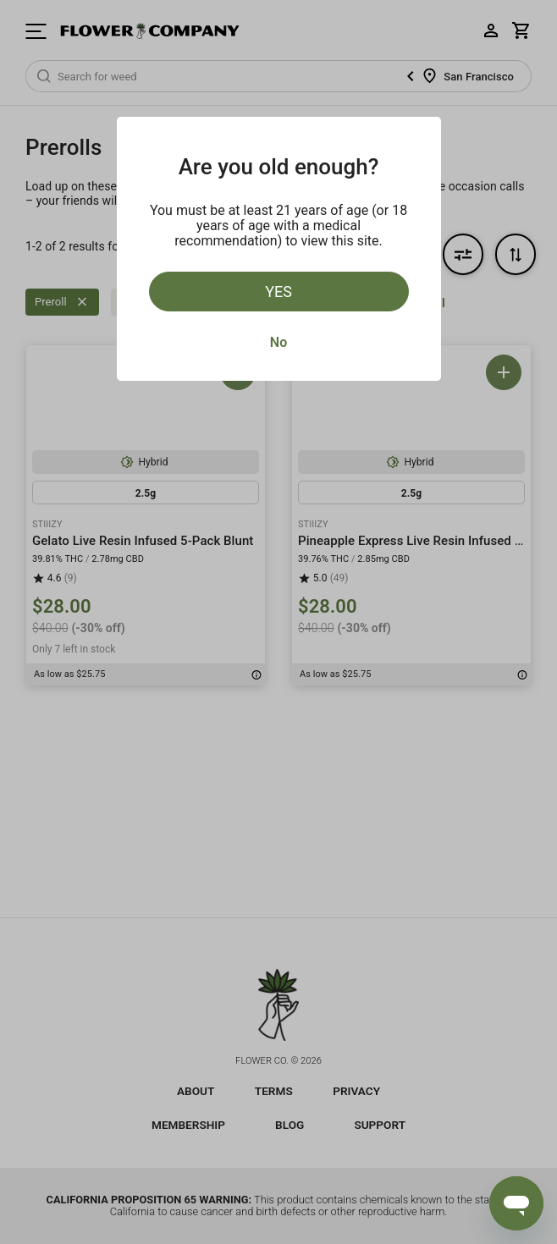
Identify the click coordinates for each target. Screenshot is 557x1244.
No (278, 342)
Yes (278, 291)
